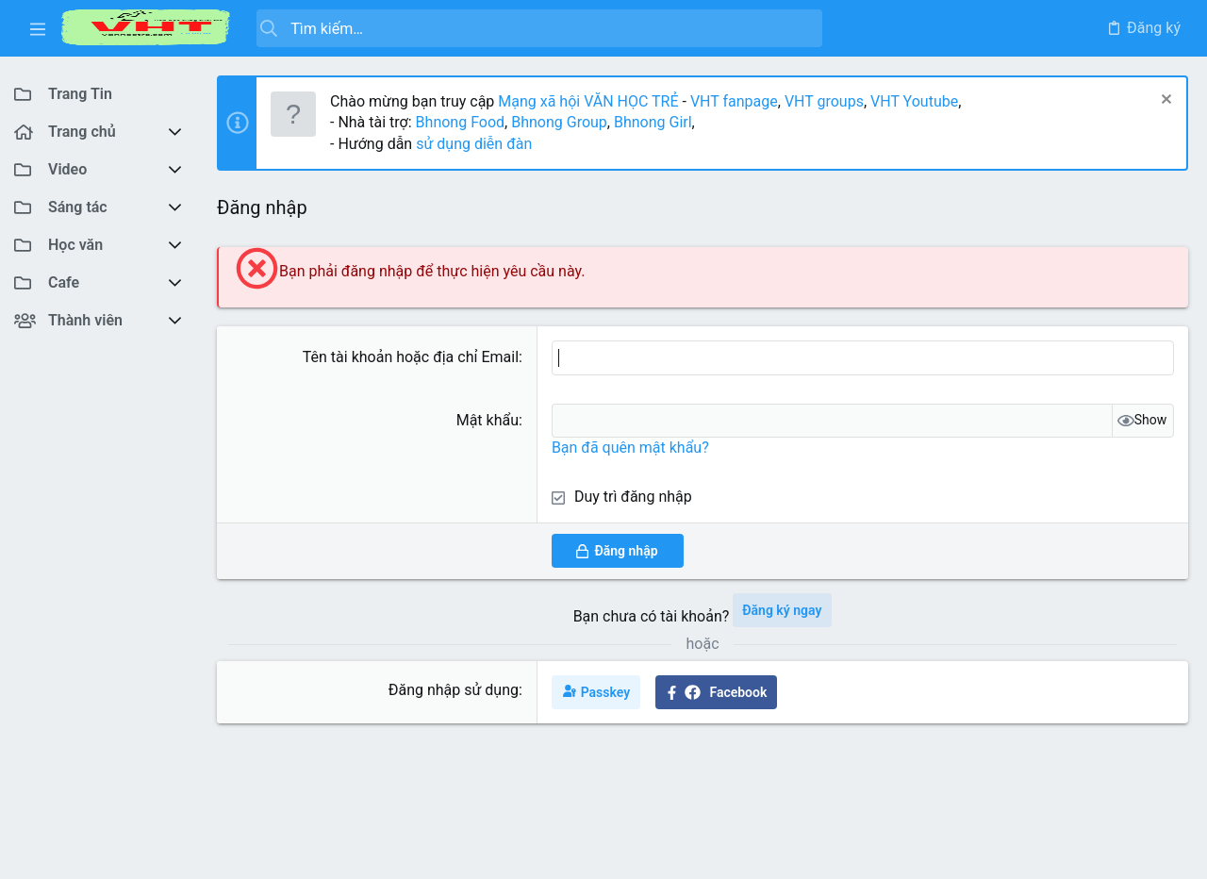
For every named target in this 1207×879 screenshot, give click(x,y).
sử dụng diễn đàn (472, 144)
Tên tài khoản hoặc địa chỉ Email (411, 357)
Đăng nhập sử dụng (454, 690)
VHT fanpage (734, 101)
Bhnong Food (460, 122)
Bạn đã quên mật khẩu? (630, 447)
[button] (38, 28)
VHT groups (824, 101)
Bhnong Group (559, 122)
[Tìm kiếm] (539, 28)
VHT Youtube (914, 101)
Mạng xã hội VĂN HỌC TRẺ (586, 101)
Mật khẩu (487, 420)
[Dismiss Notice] (1164, 101)
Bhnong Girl (653, 122)
